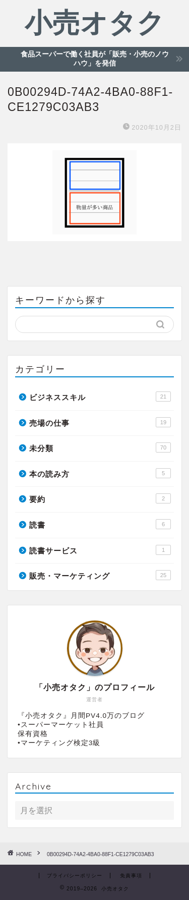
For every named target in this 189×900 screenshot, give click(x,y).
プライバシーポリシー (74, 875)
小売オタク (95, 22)
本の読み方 (100, 473)
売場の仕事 (100, 422)
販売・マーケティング (100, 575)
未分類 (100, 447)
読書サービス (100, 550)
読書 (100, 524)
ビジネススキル (100, 396)
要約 (100, 498)
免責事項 (131, 875)
